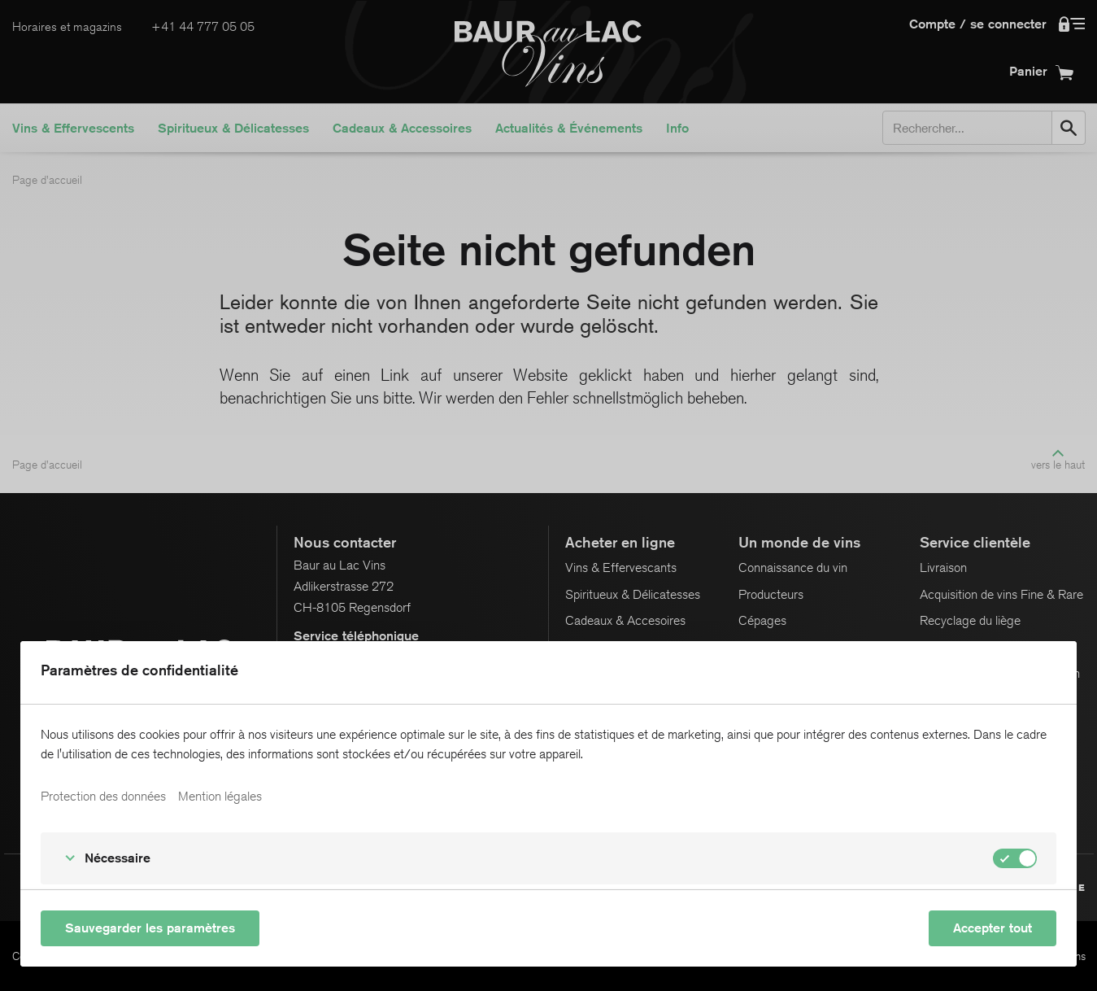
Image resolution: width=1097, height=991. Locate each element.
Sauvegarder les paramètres (150, 928)
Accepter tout (992, 928)
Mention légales (220, 796)
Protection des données (103, 796)
